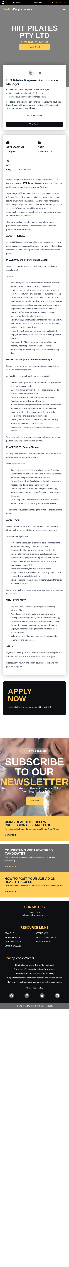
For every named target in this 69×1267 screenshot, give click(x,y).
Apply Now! (34, 47)
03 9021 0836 (34, 913)
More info (11, 835)
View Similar (34, 124)
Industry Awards (13, 938)
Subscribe (34, 801)
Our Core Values (13, 946)
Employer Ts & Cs (13, 942)
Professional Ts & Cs (46, 938)
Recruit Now (42, 933)
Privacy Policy (43, 942)
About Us (9, 933)
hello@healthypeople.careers (34, 915)
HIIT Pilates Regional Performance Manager (32, 82)
